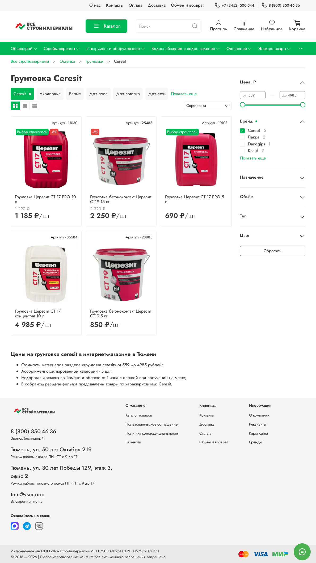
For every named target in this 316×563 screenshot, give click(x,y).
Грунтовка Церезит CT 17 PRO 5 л (194, 199)
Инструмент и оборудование (115, 48)
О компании (259, 415)
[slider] (243, 105)
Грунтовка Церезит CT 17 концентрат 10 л (38, 313)
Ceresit (20, 94)
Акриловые (50, 94)
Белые (75, 94)
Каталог (106, 26)
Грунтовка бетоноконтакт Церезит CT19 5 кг (120, 313)
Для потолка (128, 94)
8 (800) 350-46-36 (281, 5)
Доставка (157, 5)
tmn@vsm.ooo (28, 494)
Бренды (255, 442)
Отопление (239, 48)
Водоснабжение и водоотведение (185, 48)
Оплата (135, 5)
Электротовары (274, 48)
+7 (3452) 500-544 (234, 5)
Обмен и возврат (187, 5)
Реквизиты (257, 424)
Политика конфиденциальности (151, 433)
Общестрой (24, 48)
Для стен (156, 94)
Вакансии (133, 442)
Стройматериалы (62, 48)
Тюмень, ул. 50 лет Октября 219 (51, 449)
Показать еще (184, 94)
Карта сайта (258, 433)
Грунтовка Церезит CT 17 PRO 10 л (45, 199)
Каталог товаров (138, 415)
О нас (95, 5)
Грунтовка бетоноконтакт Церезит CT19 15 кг (120, 199)
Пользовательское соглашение (151, 424)
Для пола (98, 94)
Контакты (114, 5)
